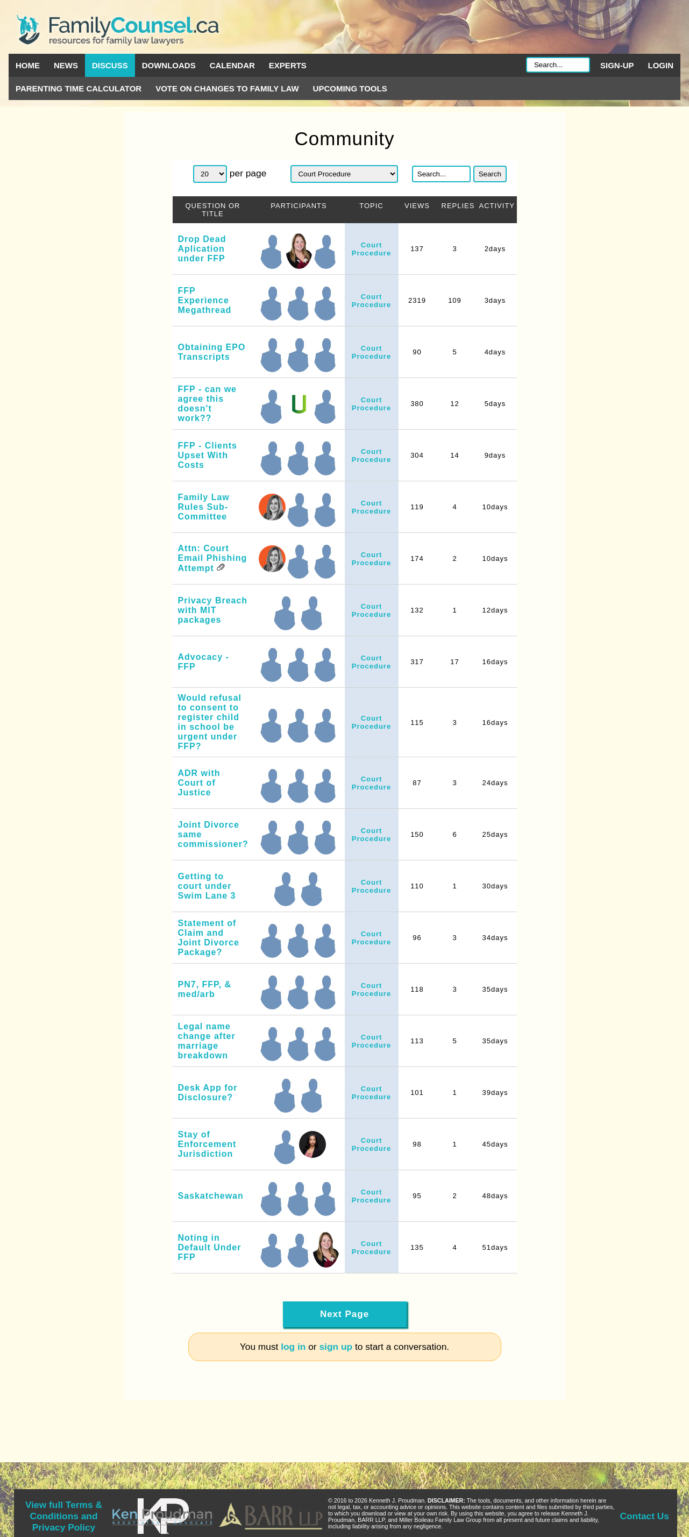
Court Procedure (371, 249)
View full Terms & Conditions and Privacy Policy (63, 1516)
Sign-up (617, 65)
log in (293, 1346)
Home (28, 65)
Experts (288, 65)
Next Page (344, 1314)
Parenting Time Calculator (78, 88)
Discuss (110, 65)
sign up (335, 1346)
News (66, 65)
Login (661, 65)
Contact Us (644, 1516)
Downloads (169, 65)
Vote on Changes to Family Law (227, 88)
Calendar (232, 65)
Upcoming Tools (350, 88)
